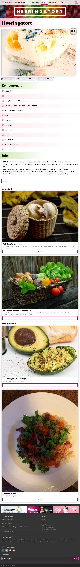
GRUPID (23, 2)
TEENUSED (51, 2)
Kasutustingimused (47, 527)
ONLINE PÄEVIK (30, 2)
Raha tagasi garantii (47, 525)
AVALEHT (17, 2)
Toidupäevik (45, 521)
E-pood (43, 524)
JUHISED (38, 2)
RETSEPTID (44, 2)
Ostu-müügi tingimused (48, 529)
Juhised (43, 522)
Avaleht (43, 519)
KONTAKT (63, 2)
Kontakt (44, 531)
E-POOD (57, 2)
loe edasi (40, 251)
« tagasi (5, 181)
